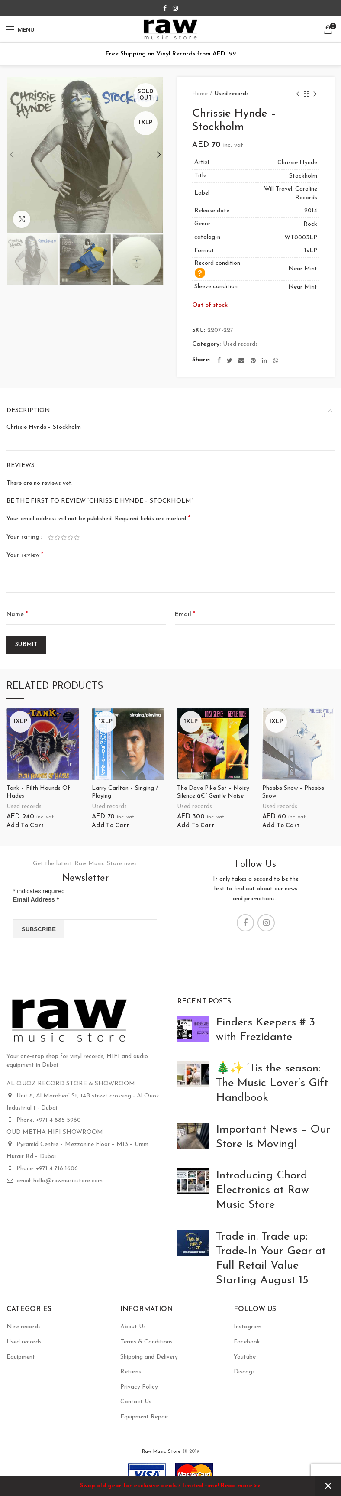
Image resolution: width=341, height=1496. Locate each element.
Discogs (244, 1372)
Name (17, 614)
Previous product (297, 94)
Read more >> (241, 1486)
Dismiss (328, 1486)
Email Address (36, 899)
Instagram (247, 1327)
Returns (130, 1372)
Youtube (245, 1357)
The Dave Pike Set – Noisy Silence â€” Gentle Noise (213, 792)
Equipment (20, 1357)
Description (28, 410)
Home (200, 94)
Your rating (22, 537)
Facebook (247, 1342)
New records (23, 1327)
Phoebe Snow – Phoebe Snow (293, 792)
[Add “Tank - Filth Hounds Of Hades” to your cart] (25, 826)
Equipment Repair (144, 1417)
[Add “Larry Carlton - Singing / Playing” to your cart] (110, 826)
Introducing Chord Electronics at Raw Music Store (262, 1190)
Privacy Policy (139, 1387)
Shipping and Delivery (149, 1357)
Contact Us (135, 1402)
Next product (315, 94)
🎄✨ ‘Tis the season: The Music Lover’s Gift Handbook (272, 1083)
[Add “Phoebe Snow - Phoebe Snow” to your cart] (280, 826)
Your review (24, 555)
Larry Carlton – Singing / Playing (125, 792)
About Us (133, 1327)
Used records (232, 94)
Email (185, 614)
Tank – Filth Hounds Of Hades (38, 792)
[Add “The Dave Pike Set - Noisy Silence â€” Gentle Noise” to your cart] (195, 826)
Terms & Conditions (146, 1342)
